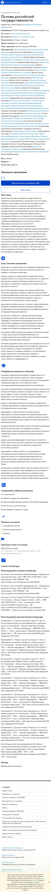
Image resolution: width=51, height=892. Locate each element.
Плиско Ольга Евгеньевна (33, 123)
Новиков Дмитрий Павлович (38, 111)
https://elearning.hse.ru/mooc (12, 870)
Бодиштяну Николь (16, 57)
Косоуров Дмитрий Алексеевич (21, 93)
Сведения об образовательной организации (17, 827)
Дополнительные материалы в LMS (25, 183)
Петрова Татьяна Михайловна (12, 121)
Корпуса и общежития (9, 804)
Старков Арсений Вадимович (29, 136)
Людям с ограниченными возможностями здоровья (19, 830)
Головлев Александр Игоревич (24, 65)
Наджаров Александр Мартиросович (35, 108)
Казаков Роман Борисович (28, 85)
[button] (19, 783)
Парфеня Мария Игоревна (10, 118)
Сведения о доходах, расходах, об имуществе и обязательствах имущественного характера (24, 822)
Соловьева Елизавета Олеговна (21, 134)
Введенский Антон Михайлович (12, 60)
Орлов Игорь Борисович (32, 113)
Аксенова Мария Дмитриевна (25, 49)
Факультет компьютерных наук (23, 37)
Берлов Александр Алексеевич (20, 54)
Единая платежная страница (11, 833)
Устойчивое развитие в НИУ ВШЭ (13, 797)
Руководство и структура (10, 794)
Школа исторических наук (20, 33)
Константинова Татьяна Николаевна (14, 90)
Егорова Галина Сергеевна (22, 75)
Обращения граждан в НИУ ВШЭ (13, 811)
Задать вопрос (26, 190)
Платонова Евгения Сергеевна (12, 123)
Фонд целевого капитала (10, 814)
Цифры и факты (7, 791)
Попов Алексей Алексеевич (28, 126)
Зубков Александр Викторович (36, 83)
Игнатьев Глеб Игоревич (9, 85)
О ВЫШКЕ (6, 787)
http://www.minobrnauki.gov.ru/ (12, 848)
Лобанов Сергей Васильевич (20, 100)
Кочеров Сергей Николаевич (23, 95)
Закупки (4, 808)
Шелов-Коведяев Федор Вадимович (14, 151)
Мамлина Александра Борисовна (31, 105)
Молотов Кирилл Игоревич (11, 108)
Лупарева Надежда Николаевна (21, 103)
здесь (42, 878)
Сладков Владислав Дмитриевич (24, 131)
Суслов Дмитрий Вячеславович (26, 139)
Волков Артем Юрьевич (33, 60)
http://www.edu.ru (8, 862)
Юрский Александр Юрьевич (38, 151)
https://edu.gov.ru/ (8, 855)
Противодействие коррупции (12, 818)
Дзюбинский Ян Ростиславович (19, 72)
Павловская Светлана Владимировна (33, 116)
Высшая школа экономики (13, 2)
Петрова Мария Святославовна (32, 118)
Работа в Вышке (7, 837)
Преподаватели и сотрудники (12, 801)
